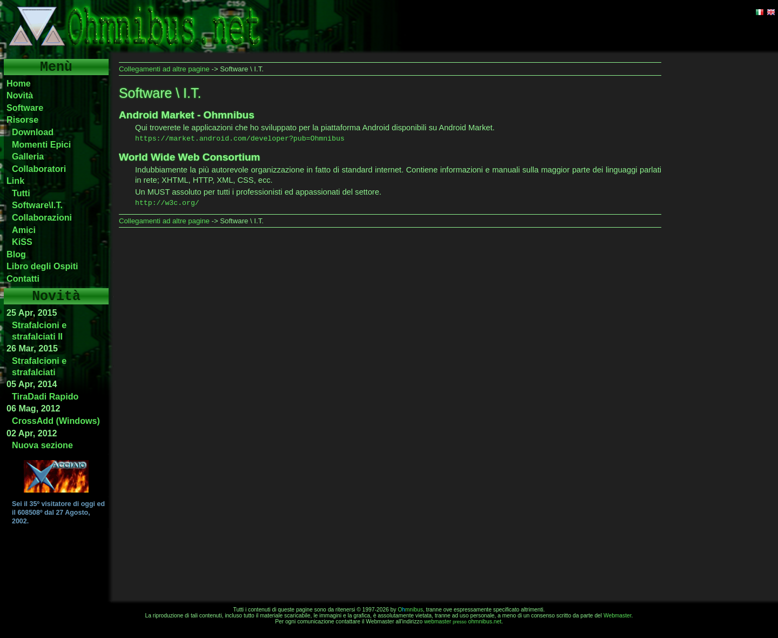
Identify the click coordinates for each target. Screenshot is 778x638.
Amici (24, 230)
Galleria (28, 156)
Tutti (21, 193)
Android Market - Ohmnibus (186, 115)
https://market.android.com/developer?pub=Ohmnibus (240, 139)
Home (18, 83)
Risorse (22, 119)
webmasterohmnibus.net (462, 621)
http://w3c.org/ (167, 203)
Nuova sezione (42, 445)
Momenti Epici (41, 144)
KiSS (22, 242)
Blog (16, 254)
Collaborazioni (42, 217)
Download (32, 132)
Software (24, 107)
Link (15, 180)
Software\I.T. (37, 205)
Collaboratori (39, 169)
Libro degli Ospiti (42, 266)
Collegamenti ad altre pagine (164, 69)
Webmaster (617, 616)
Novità (19, 95)
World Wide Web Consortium (189, 157)
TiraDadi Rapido (45, 396)
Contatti (22, 278)
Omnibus (410, 610)
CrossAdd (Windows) (56, 421)
